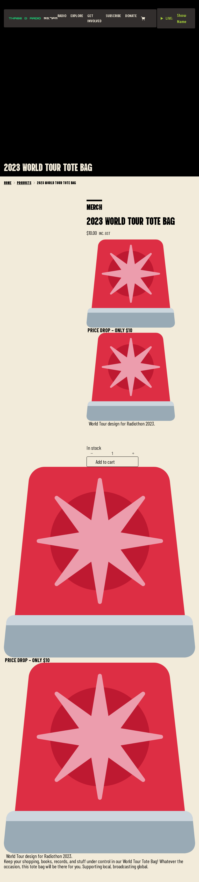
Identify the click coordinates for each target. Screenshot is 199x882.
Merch (94, 206)
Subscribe (113, 15)
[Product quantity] (112, 453)
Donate (131, 15)
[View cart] (143, 18)
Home (7, 182)
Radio (62, 15)
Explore (76, 15)
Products (24, 182)
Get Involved (94, 18)
